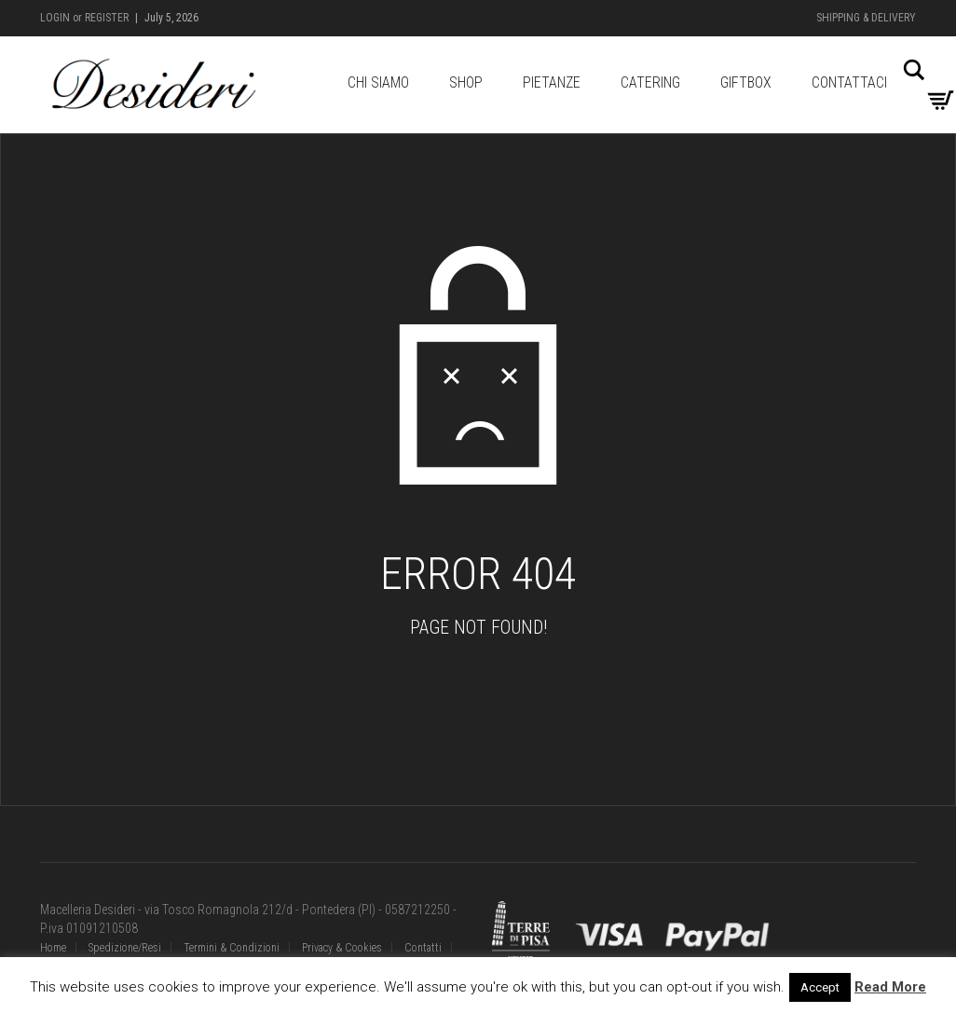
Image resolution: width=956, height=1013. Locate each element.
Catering (650, 82)
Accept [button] (820, 987)
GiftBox (746, 82)
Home (53, 947)
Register (107, 17)
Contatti (423, 947)
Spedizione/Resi (125, 947)
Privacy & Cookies (342, 947)
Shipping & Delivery (866, 17)
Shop (466, 82)
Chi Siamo (378, 82)
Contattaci (849, 82)
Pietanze (551, 82)
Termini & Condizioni (232, 947)
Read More (890, 987)
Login (55, 17)
